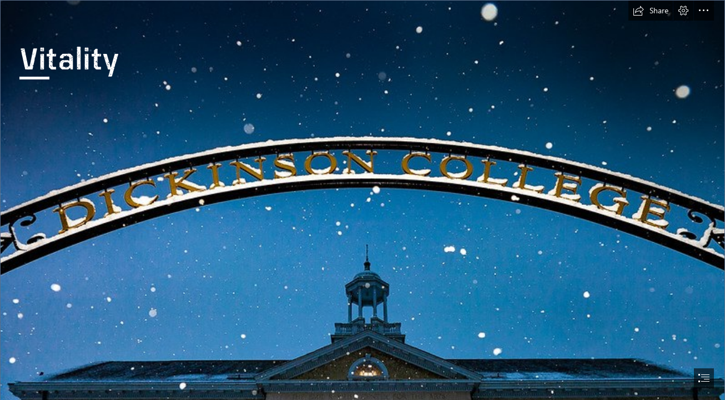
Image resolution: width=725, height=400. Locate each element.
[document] (362, 200)
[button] (650, 11)
